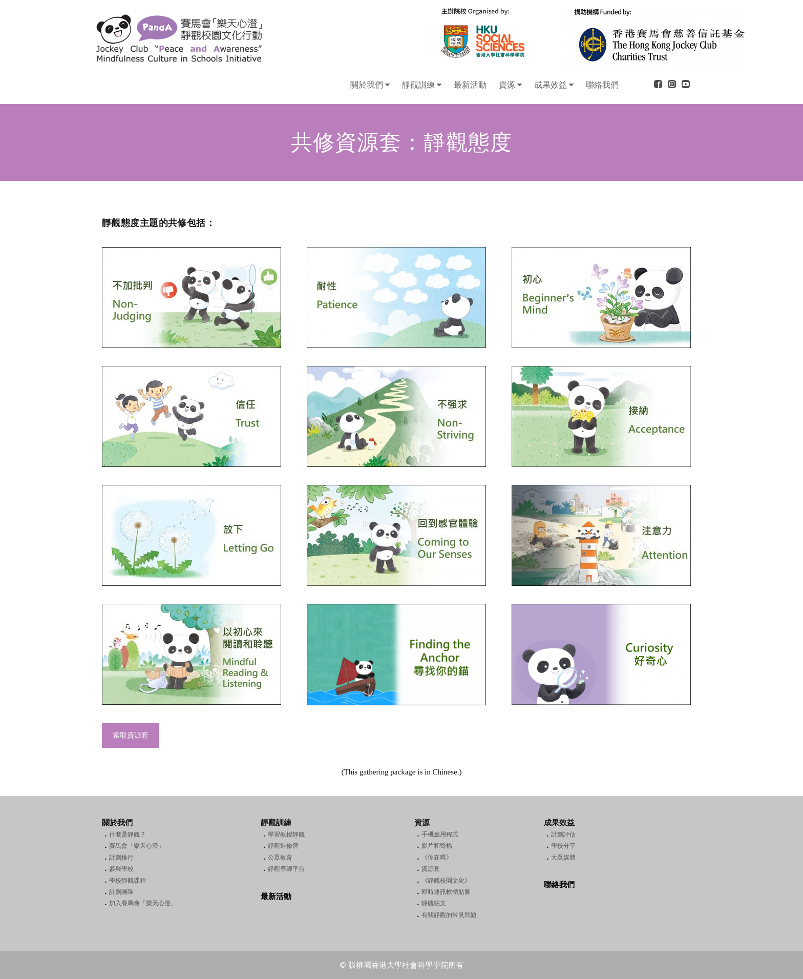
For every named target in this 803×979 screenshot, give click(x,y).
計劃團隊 (121, 891)
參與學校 (121, 868)
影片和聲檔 (436, 845)
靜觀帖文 (433, 903)
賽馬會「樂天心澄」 (136, 845)
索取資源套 (131, 735)
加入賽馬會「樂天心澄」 (143, 903)
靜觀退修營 (283, 845)
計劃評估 (563, 834)
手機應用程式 (439, 834)
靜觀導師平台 (286, 868)
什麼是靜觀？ (127, 834)
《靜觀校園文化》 (446, 880)
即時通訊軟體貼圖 (446, 891)
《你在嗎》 (436, 857)
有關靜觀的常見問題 (449, 915)
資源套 (430, 868)
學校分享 (563, 845)
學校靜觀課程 (127, 880)
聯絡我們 (559, 885)
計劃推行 (121, 857)
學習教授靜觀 (286, 834)
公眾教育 (280, 857)
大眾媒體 (563, 857)
